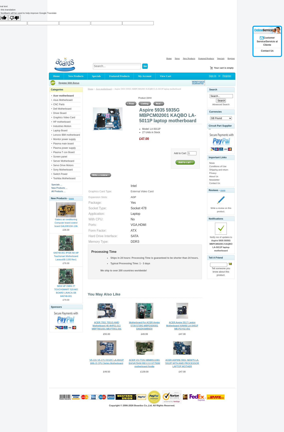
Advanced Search (221, 104)
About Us (213, 176)
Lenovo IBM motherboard (66, 135)
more (71, 198)
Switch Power (60, 174)
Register (231, 58)
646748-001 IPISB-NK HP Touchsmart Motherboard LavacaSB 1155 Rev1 (65, 256)
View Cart (165, 76)
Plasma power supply (64, 148)
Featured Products (206, 58)
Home (169, 58)
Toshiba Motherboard (64, 178)
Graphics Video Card (64, 117)
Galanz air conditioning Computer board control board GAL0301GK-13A (66, 222)
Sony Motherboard (63, 169)
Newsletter (214, 180)
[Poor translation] (14, 18)
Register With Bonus (69, 83)
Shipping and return (218, 170)
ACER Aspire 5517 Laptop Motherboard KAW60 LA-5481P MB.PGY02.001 (182, 325)
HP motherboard (62, 121)
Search (213, 89)
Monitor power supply (64, 139)
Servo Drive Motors (63, 165)
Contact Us (214, 183)
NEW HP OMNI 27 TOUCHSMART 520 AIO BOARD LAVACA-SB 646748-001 (66, 291)
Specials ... (56, 184)
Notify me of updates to (220, 244)
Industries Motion (62, 126)
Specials (220, 58)
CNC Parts (58, 104)
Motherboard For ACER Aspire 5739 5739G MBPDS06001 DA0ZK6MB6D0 (144, 325)
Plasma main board (63, 143)
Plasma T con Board (64, 152)
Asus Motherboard (63, 100)
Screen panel (60, 156)
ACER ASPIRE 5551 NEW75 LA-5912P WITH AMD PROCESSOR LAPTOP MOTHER (182, 363)
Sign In (212, 76)
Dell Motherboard (62, 108)
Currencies (215, 111)
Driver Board (59, 113)
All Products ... (58, 191)
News (177, 58)
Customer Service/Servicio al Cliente (267, 41)
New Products (189, 58)
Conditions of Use (217, 166)
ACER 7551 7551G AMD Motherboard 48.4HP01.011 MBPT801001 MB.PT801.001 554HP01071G (106, 325)
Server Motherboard (63, 161)
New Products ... (59, 188)
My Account (144, 76)
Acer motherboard (104, 89)
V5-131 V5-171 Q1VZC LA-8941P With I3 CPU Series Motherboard (107, 361)
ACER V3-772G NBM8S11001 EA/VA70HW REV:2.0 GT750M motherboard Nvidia (144, 363)
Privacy (212, 173)
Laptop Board (60, 130)
